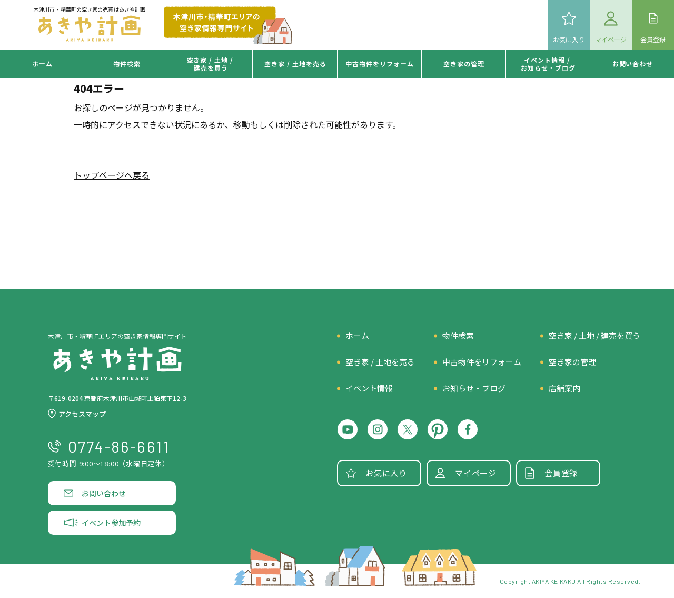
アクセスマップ (82, 414)
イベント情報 (369, 388)
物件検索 (127, 63)
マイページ (476, 472)
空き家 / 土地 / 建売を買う (594, 335)
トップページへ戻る (112, 175)
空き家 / (295, 63)
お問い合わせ (632, 63)
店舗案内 (564, 388)
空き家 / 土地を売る (380, 361)
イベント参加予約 (111, 522)
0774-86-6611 (119, 446)
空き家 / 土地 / (211, 63)
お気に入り (386, 472)
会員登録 (561, 472)
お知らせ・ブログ (474, 388)
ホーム (42, 63)
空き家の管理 (463, 63)
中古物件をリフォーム (481, 361)
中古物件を (379, 63)
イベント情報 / (548, 63)
